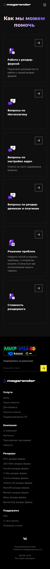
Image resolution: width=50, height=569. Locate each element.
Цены (6, 397)
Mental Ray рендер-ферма (17, 502)
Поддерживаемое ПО (15, 417)
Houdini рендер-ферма (16, 468)
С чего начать (11, 520)
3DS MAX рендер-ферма (17, 463)
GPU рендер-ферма (14, 459)
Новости (8, 445)
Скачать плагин (12, 412)
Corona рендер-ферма (15, 478)
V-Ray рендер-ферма (15, 473)
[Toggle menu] (45, 5)
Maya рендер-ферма (14, 497)
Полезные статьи (12, 525)
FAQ (5, 516)
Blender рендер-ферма (16, 492)
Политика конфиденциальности (27, 549)
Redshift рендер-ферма (16, 487)
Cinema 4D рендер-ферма (17, 483)
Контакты (8, 435)
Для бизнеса (10, 407)
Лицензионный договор (25, 546)
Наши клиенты (11, 402)
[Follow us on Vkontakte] (25, 539)
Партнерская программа (17, 440)
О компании (10, 430)
